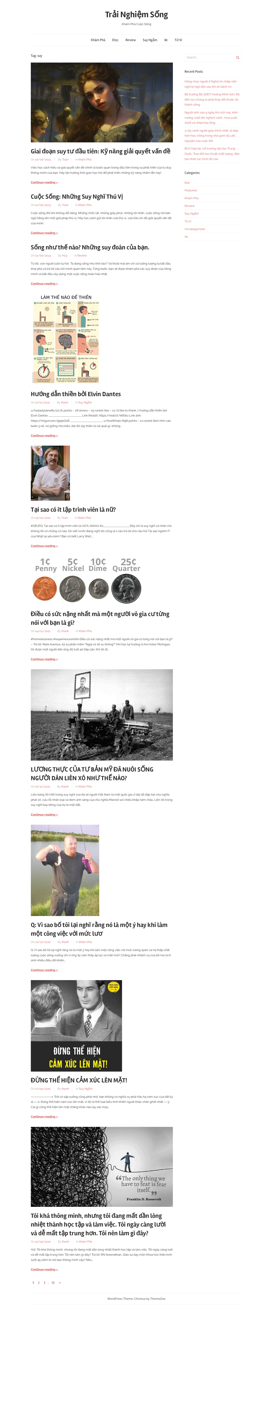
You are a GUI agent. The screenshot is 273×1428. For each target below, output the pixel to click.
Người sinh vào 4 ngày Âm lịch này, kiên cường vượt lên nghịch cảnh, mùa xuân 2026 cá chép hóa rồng (211, 118)
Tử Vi (178, 40)
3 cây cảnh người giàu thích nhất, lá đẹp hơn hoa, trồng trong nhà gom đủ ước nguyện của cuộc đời (211, 136)
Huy (65, 255)
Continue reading (43, 182)
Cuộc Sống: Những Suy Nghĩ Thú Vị (77, 197)
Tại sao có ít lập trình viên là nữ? (73, 510)
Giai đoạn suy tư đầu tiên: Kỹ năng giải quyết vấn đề (100, 151)
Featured (191, 190)
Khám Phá (98, 40)
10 (53, 1283)
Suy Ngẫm (150, 40)
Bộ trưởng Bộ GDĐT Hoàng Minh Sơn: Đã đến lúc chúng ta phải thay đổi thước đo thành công (212, 99)
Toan (65, 159)
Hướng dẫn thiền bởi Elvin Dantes (76, 394)
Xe (166, 40)
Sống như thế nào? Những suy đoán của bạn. (90, 247)
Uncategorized (195, 229)
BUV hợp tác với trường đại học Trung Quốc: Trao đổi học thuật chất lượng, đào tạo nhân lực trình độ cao (212, 154)
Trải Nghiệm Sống (136, 14)
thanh (64, 402)
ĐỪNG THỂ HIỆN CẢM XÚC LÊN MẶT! (79, 1080)
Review (131, 40)
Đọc (115, 40)
